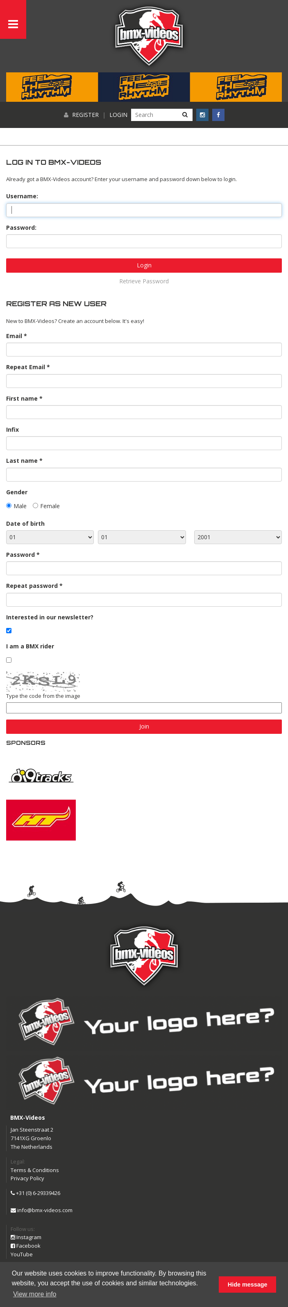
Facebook (26, 1245)
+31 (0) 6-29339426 (35, 1193)
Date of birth (25, 523)
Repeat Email (25, 367)
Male (20, 506)
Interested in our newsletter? (49, 617)
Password (20, 554)
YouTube (22, 1254)
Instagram (26, 1237)
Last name (22, 460)
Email (14, 336)
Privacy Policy (27, 1178)
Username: (22, 196)
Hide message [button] (248, 1284)
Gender (16, 492)
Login (118, 115)
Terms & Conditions (35, 1170)
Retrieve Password (144, 281)
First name (22, 398)
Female (50, 506)
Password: (21, 227)
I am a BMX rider (30, 646)
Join (144, 726)
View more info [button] (35, 1294)
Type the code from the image (43, 695)
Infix (12, 429)
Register (85, 115)
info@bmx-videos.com (42, 1210)
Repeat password (32, 586)
